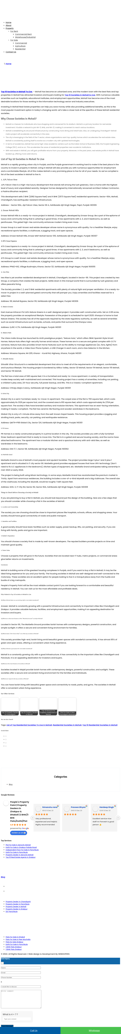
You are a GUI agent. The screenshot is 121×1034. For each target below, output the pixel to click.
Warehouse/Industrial (25, 37)
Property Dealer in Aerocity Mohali (19, 855)
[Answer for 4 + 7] (17, 1022)
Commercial (21, 43)
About (8, 25)
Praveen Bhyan (78, 807)
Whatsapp (91, 1030)
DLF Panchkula (11, 911)
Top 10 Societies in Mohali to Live (80, 95)
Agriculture (20, 46)
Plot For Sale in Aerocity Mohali (18, 845)
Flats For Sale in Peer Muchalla (18, 939)
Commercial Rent (23, 34)
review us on (19, 832)
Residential (20, 49)
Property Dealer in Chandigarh (18, 901)
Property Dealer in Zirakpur (16, 909)
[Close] (2, 963)
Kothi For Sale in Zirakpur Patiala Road (21, 847)
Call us (30, 1030)
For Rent (14, 31)
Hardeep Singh (106, 807)
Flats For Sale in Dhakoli (15, 937)
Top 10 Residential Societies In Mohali (99, 725)
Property (10, 28)
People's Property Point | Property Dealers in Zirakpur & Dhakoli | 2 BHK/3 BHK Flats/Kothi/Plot (19, 811)
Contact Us (11, 52)
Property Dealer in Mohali (16, 906)
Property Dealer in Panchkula (17, 904)
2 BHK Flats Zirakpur (14, 947)
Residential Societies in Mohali (67, 725)
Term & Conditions (62, 886)
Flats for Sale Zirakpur (14, 942)
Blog (10, 784)
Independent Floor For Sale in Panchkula (22, 850)
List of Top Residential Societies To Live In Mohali (29, 725)
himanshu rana (49, 807)
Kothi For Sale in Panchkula (17, 852)
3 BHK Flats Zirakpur (14, 949)
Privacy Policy (63, 891)
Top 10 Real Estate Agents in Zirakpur (21, 857)
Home (8, 22)
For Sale (14, 40)
